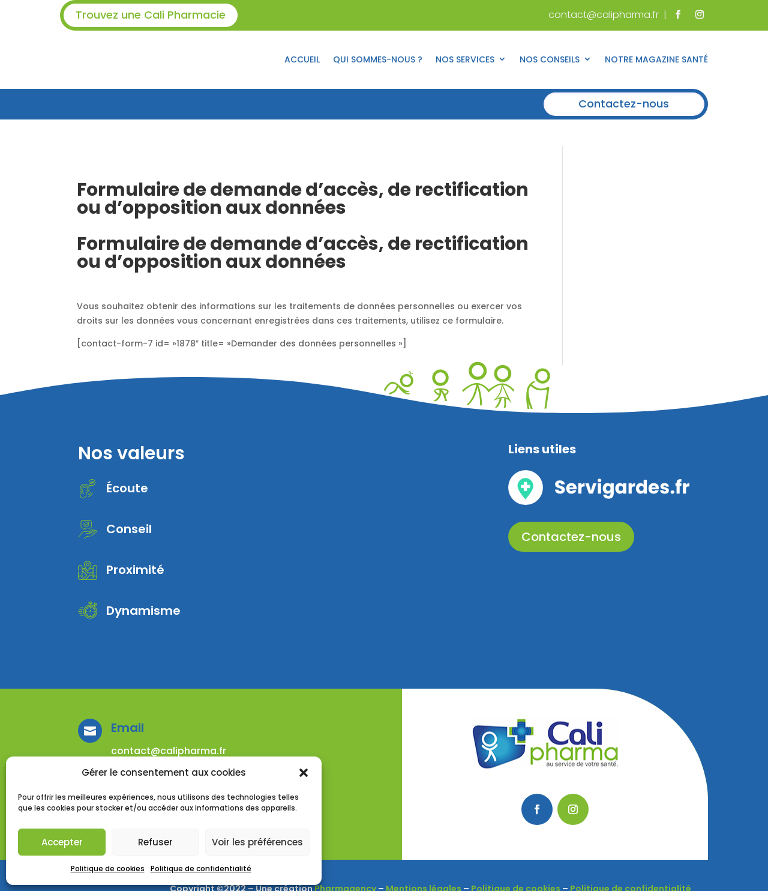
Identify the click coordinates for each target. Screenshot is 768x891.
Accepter (62, 842)
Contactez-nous (623, 103)
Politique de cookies (108, 868)
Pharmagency (345, 862)
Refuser (155, 842)
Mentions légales (423, 862)
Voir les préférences (257, 842)
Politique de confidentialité (201, 868)
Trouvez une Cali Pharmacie (151, 14)
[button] (304, 773)
